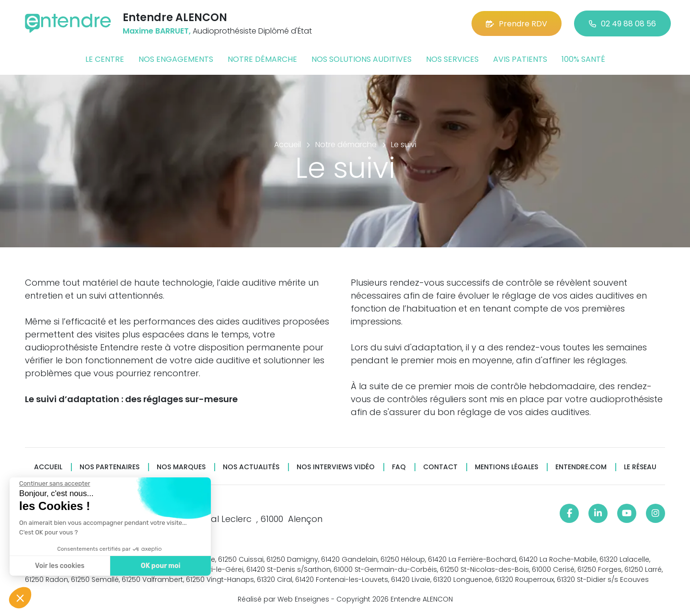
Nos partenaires (109, 467)
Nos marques (181, 467)
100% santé (583, 59)
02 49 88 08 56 (622, 23)
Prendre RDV (516, 23)
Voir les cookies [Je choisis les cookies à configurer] (58, 566)
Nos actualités (251, 467)
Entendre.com (581, 467)
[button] (20, 597)
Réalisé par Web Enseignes (283, 599)
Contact (440, 467)
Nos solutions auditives (361, 59)
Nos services (452, 59)
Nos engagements (175, 59)
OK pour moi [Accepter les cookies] (159, 566)
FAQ (399, 467)
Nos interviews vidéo (336, 467)
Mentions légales (506, 467)
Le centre (104, 59)
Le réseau (640, 467)
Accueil (48, 467)
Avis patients (520, 59)
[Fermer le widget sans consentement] (53, 483)
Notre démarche (262, 59)
